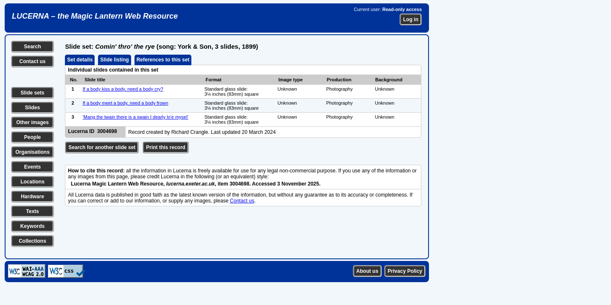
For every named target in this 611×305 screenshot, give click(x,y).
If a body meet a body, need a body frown (125, 102)
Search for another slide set (101, 147)
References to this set (163, 60)
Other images (32, 122)
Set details (79, 60)
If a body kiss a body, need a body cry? (123, 89)
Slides (32, 108)
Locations (32, 182)
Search (32, 47)
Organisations (32, 152)
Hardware (32, 197)
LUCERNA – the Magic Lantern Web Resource (95, 16)
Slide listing (114, 60)
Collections (32, 241)
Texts (32, 211)
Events (32, 167)
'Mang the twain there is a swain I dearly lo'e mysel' (135, 116)
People (32, 137)
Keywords (32, 226)
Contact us (32, 61)
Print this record (165, 147)
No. (74, 79)
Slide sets (32, 93)
